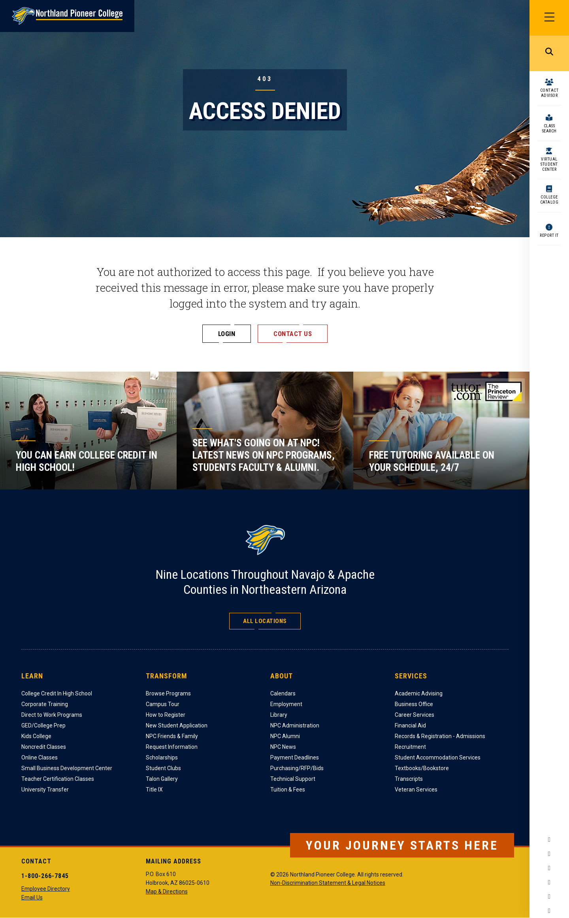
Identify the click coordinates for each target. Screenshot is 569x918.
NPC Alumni (285, 736)
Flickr (549, 911)
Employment (286, 704)
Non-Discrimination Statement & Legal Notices (327, 883)
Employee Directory (45, 889)
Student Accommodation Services (437, 757)
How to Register (165, 715)
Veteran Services (416, 789)
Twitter (549, 868)
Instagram (549, 854)
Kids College (36, 736)
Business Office (414, 704)
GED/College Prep (43, 725)
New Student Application (176, 725)
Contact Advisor (549, 93)
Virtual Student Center (549, 164)
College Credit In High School (56, 693)
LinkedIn (549, 897)
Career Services (414, 715)
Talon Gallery (162, 779)
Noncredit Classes (43, 747)
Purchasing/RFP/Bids (297, 768)
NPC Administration (294, 725)
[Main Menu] (549, 18)
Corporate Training (44, 704)
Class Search (549, 128)
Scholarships (162, 757)
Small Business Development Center (66, 768)
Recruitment (410, 747)
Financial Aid (410, 725)
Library (278, 715)
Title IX (154, 789)
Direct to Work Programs (51, 715)
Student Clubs (163, 768)
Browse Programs (168, 693)
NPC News (283, 747)
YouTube (549, 882)
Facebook (549, 840)
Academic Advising (419, 693)
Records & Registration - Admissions (440, 736)
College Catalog (549, 200)
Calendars (283, 693)
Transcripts (409, 779)
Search (549, 53)
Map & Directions (167, 891)
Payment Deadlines (294, 757)
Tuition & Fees (287, 789)
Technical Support (292, 779)
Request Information (172, 747)
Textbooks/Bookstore (422, 768)
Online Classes (39, 757)
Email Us (32, 897)
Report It (549, 235)
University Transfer (45, 789)
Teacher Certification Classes (57, 779)
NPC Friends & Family (172, 736)
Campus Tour (162, 704)
